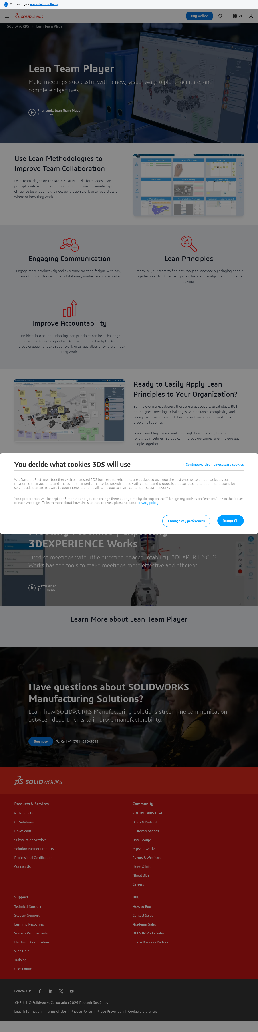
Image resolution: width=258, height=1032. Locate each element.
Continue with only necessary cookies (215, 464)
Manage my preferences (186, 521)
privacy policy (147, 503)
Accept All (230, 521)
